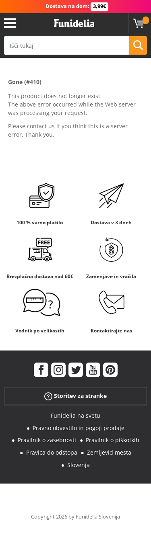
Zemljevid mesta (109, 452)
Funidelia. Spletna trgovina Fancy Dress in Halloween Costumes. (74, 23)
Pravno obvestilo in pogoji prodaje (78, 428)
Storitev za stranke (75, 396)
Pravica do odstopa (51, 452)
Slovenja (78, 465)
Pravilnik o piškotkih (112, 440)
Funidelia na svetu (75, 415)
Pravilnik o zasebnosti (47, 440)
